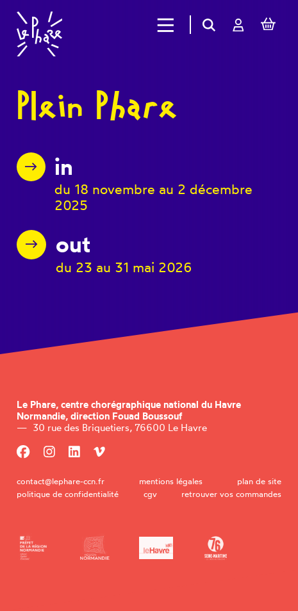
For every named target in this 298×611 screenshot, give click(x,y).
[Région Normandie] (94, 548)
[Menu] (166, 25)
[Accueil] (39, 34)
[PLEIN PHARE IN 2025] (149, 182)
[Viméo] (99, 452)
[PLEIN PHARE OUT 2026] (104, 252)
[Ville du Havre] (156, 548)
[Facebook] (23, 452)
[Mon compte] (238, 24)
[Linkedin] (74, 452)
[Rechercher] (209, 24)
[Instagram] (49, 452)
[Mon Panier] (268, 25)
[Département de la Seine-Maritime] (215, 548)
